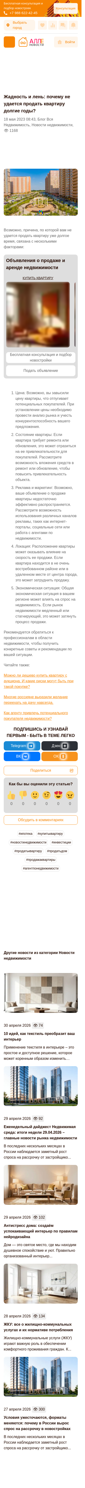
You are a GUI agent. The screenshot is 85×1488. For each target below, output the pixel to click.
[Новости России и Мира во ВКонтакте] (22, 756)
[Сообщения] (63, 25)
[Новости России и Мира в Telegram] (22, 746)
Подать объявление (40, 371)
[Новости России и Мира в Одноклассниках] (59, 756)
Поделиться (52, 770)
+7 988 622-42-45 (20, 13)
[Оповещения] (73, 25)
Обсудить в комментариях (41, 820)
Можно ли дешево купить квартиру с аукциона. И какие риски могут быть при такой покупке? (39, 681)
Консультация (65, 8)
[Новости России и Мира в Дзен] (59, 746)
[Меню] (9, 42)
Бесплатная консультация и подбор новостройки (40, 357)
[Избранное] (42, 25)
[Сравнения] (52, 25)
